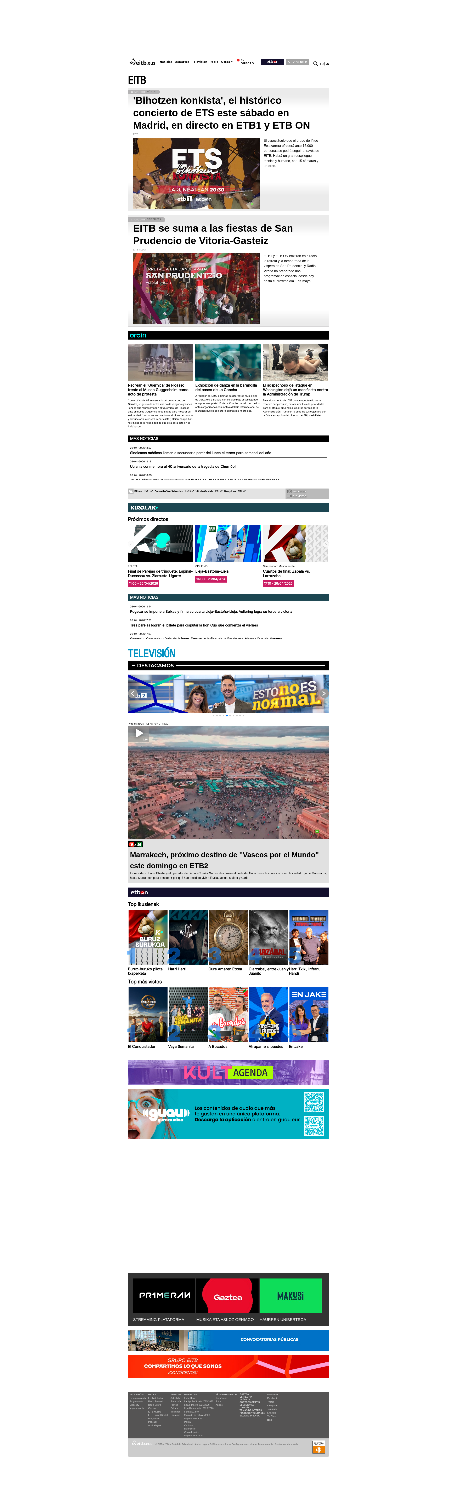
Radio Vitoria (154, 1405)
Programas (153, 1418)
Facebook (272, 1398)
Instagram (272, 1405)
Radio (214, 61)
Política (174, 1405)
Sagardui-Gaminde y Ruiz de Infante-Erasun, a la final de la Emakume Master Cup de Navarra (206, 639)
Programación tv (138, 1398)
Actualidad (175, 1398)
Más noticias (144, 438)
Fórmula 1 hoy (191, 1411)
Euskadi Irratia (155, 1398)
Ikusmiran (175, 1411)
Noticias (166, 61)
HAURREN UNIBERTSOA (283, 1319)
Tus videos (296, 496)
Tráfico (244, 1399)
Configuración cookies (244, 1444)
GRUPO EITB (297, 61)
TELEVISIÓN (151, 653)
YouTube (271, 1416)
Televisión (199, 61)
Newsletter (272, 1394)
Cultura (174, 1408)
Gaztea (152, 1408)
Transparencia (265, 1444)
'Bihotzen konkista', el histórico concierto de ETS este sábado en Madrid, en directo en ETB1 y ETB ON (221, 113)
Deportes (182, 61)
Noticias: (176, 1394)
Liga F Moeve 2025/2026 (197, 1405)
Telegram (272, 1409)
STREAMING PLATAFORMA (158, 1319)
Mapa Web (292, 1444)
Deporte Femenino (193, 1418)
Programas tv (136, 1401)
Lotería (244, 1407)
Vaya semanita (137, 1408)
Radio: (152, 1394)
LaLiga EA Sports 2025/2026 (198, 1401)
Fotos (218, 1401)
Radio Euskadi (155, 1401)
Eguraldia (175, 1415)
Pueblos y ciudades (252, 1413)
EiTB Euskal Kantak (158, 1415)
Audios (219, 1405)
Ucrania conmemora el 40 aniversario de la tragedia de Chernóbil (183, 466)
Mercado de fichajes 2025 (197, 1415)
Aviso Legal (201, 1444)
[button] (326, 544)
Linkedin (271, 1412)
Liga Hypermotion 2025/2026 (199, 1408)
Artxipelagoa (154, 1425)
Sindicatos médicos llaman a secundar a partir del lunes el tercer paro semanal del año (200, 453)
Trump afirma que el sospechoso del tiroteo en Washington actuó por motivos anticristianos (204, 480)
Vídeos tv (134, 1405)
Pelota (187, 1422)
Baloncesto (190, 1428)
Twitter (270, 1402)
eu (322, 63)
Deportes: (191, 1394)
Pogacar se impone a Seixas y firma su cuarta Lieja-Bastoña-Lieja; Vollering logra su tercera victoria (211, 612)
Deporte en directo (193, 1435)
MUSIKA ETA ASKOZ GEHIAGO (225, 1319)
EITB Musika (154, 1411)
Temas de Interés (250, 1410)
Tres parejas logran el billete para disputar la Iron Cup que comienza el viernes (194, 625)
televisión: (137, 1394)
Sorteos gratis (249, 1402)
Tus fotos (296, 491)
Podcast (152, 1422)
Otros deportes (191, 1432)
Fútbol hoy (189, 1398)
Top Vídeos (221, 1398)
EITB (137, 80)
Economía (175, 1401)
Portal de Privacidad (182, 1444)
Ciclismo (188, 1425)
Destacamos (155, 666)
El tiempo (245, 1397)
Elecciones (246, 1405)
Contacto (280, 1444)
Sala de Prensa (249, 1415)
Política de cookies (219, 1444)
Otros (225, 61)
